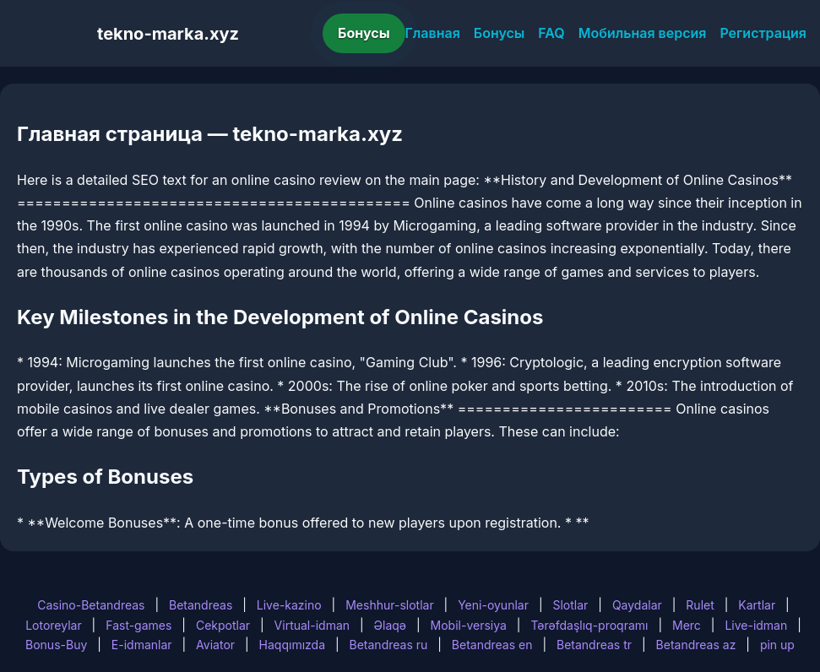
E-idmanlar (141, 644)
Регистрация (763, 32)
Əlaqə (390, 625)
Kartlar (756, 605)
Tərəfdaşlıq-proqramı (589, 625)
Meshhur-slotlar (389, 605)
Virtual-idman (312, 625)
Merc (686, 625)
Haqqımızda (292, 644)
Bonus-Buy (56, 644)
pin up (777, 644)
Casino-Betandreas (90, 605)
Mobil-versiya (469, 625)
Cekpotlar (223, 625)
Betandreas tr (594, 644)
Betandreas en (492, 644)
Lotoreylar (53, 625)
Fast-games (138, 625)
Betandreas (200, 605)
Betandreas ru (389, 644)
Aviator (215, 644)
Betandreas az (696, 644)
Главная (432, 32)
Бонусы (364, 32)
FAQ (551, 32)
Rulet (700, 605)
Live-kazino (289, 605)
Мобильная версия (642, 32)
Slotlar (570, 605)
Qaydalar (637, 605)
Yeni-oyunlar (493, 605)
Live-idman (756, 625)
